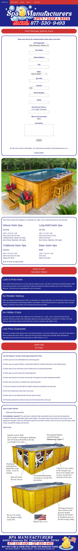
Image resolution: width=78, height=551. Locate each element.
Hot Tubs (37, 2)
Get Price (6, 229)
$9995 (41, 250)
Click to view (7, 427)
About (22, 2)
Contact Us (4, 2)
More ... (29, 2)
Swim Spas (14, 2)
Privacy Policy (39, 153)
